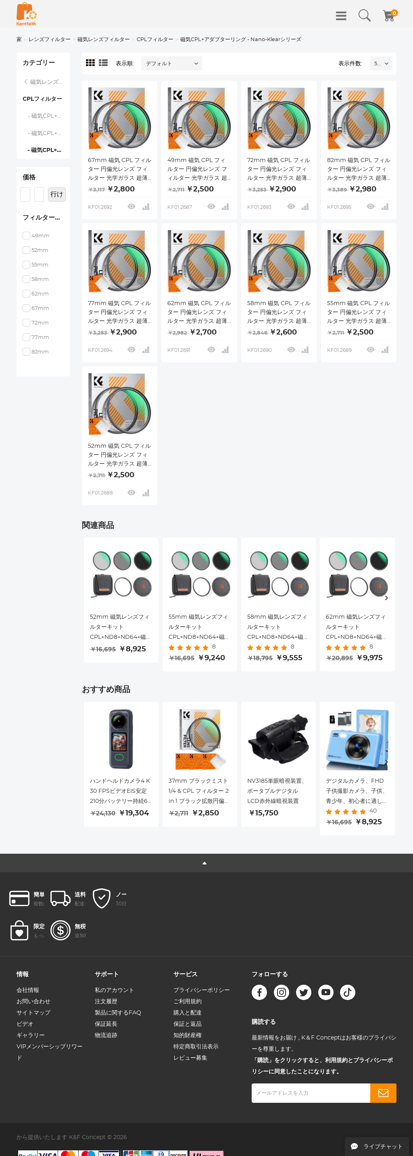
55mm (39, 265)
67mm (40, 308)
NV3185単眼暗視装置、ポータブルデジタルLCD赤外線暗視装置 (277, 791)
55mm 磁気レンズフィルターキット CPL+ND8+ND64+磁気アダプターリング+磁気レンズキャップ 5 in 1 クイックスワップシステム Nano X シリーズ (200, 628)
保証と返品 (187, 1024)
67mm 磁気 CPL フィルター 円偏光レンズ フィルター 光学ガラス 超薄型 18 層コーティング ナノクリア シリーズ (119, 170)
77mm (40, 337)
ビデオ (25, 1024)
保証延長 (106, 1024)
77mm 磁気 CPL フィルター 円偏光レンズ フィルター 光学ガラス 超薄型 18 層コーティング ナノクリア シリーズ (119, 313)
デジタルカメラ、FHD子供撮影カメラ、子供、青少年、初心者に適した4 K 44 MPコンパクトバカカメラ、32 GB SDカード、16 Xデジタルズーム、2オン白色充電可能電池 (357, 792)
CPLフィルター (155, 39)
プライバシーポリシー (201, 990)
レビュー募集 (190, 1058)
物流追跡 (106, 1035)
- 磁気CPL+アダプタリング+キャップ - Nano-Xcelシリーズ (46, 116)
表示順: (125, 64)
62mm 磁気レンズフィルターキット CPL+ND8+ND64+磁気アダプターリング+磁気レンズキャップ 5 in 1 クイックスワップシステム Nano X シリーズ (357, 628)
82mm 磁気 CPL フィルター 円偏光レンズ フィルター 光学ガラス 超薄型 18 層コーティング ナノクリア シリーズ (358, 170)
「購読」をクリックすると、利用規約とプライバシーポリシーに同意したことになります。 (322, 1066)
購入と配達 (187, 1013)
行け (56, 194)
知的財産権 (187, 1035)
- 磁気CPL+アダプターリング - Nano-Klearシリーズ (46, 150)
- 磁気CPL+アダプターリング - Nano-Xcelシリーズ (46, 133)
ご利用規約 (187, 1001)
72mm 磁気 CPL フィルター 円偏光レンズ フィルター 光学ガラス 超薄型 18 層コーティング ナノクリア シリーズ (278, 170)
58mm (40, 279)
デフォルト (159, 64)
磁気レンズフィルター (103, 39)
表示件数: (350, 64)
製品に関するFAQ (118, 1013)
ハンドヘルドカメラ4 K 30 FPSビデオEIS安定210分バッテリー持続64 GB (120, 792)
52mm (39, 250)
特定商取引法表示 (196, 1047)
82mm (40, 352)
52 (377, 64)
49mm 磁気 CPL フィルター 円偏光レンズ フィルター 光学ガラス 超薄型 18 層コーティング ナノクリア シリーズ (197, 170)
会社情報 (28, 990)
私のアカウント (114, 990)
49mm (40, 236)
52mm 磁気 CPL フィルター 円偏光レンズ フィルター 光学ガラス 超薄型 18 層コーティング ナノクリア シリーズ (119, 455)
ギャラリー (31, 1035)
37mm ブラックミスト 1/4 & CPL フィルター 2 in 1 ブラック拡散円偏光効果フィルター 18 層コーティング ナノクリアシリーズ (199, 792)
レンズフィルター (50, 39)
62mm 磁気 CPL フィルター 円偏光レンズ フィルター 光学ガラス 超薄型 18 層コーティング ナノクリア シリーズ (199, 313)
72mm (40, 323)
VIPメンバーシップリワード (50, 1052)
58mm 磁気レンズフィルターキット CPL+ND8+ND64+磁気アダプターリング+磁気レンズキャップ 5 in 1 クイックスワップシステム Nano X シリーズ (278, 628)
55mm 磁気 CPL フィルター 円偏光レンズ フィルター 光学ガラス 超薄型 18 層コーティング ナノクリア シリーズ (358, 313)
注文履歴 (106, 1001)
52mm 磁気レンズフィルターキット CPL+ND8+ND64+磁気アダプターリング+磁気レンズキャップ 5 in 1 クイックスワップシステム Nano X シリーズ (121, 628)
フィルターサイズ (46, 217)
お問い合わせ (33, 1001)
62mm (40, 294)
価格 (29, 177)
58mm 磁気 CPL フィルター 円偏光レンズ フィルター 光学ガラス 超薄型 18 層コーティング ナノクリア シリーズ (279, 313)
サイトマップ (33, 1013)
